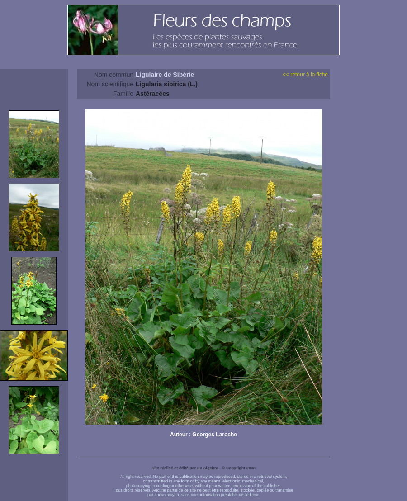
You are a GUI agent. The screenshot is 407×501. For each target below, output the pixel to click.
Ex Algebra (207, 468)
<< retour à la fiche (305, 74)
